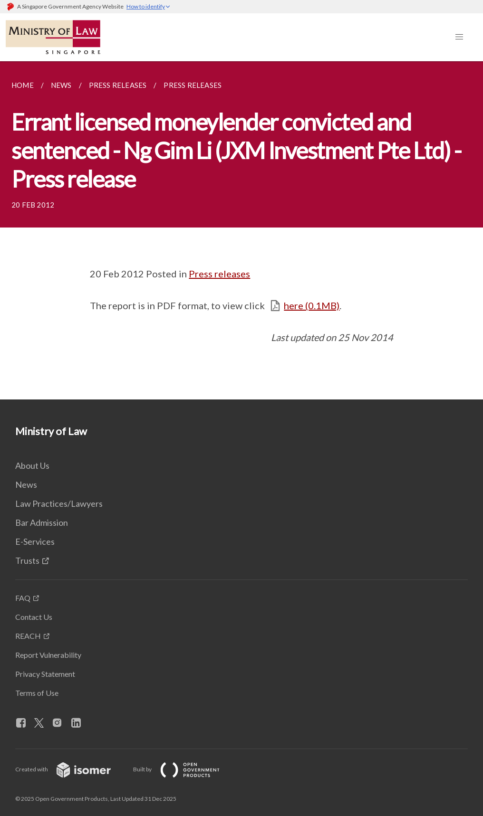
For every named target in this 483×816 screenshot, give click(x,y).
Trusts (27, 560)
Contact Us (33, 616)
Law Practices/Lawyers (59, 503)
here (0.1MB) (311, 305)
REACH (28, 635)
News (26, 484)
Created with (70, 769)
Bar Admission (41, 522)
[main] (241, 230)
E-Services (35, 541)
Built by (184, 769)
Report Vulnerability (48, 654)
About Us (32, 465)
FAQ (22, 597)
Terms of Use (36, 692)
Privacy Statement (45, 673)
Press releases (219, 273)
